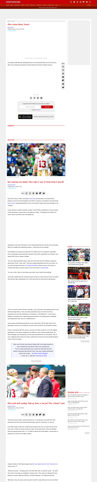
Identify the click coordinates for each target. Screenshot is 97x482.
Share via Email (63, 87)
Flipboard (83, 2)
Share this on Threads (63, 73)
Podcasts (32, 5)
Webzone (13, 1)
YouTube (87, 2)
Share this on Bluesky (63, 77)
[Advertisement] (48, 14)
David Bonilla (12, 184)
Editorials (17, 5)
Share (89, 5)
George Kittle (44, 268)
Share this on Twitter (63, 66)
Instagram (41, 97)
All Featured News (85, 341)
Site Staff (11, 27)
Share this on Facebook (63, 70)
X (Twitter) (71, 2)
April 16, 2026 (43, 355)
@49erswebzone (12, 30)
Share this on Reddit (63, 83)
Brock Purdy (11, 203)
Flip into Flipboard (63, 80)
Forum (27, 5)
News (11, 5)
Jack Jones (32, 198)
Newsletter (51, 5)
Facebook (34, 97)
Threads (37, 97)
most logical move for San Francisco (45, 464)
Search (90, 2)
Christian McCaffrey (31, 265)
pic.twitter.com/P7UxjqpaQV (40, 353)
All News (87, 433)
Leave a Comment (36, 361)
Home (7, 5)
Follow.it (39, 109)
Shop (56, 5)
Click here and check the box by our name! (44, 116)
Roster (44, 5)
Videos (22, 5)
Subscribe (47, 107)
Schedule (38, 5)
